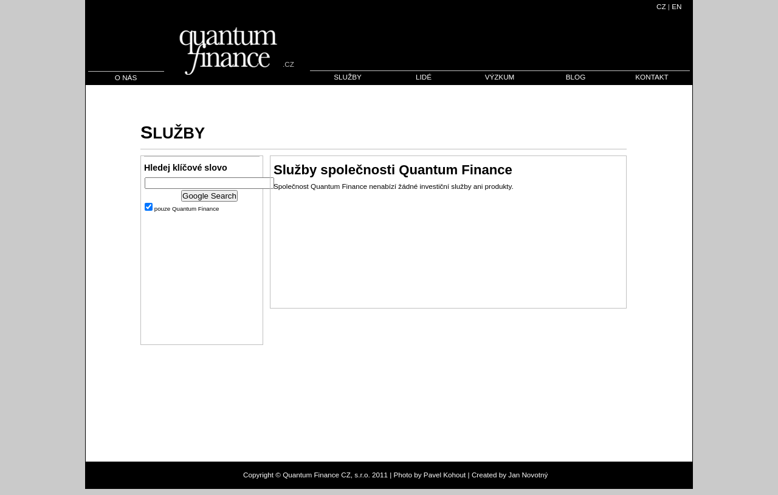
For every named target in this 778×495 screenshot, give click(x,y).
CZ (661, 6)
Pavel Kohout (445, 475)
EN (676, 6)
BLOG (575, 77)
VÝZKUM (500, 77)
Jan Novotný (528, 475)
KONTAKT (651, 77)
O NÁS (126, 77)
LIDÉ (424, 77)
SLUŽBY (347, 77)
